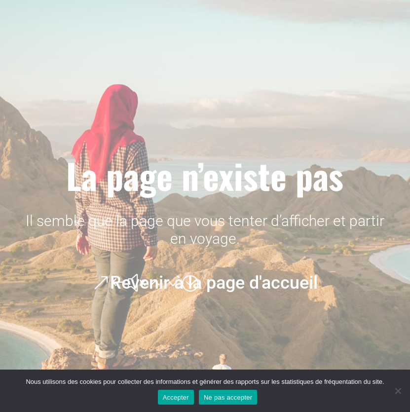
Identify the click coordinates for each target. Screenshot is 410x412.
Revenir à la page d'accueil (214, 282)
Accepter (176, 397)
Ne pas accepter (228, 397)
